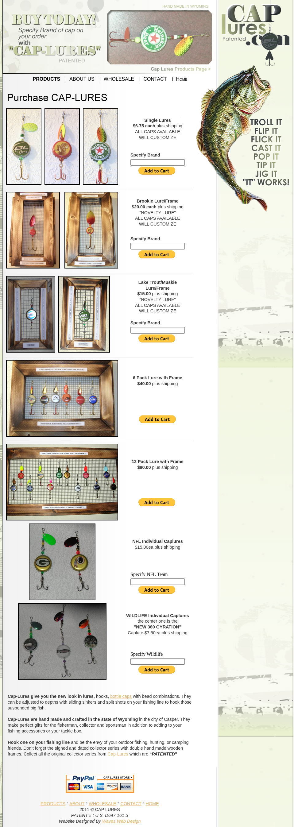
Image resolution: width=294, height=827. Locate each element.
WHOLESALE (119, 79)
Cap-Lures (118, 754)
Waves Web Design (121, 821)
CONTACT (155, 79)
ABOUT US (82, 79)
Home (182, 79)
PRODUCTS (46, 79)
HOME (152, 803)
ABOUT (76, 803)
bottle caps (121, 696)
